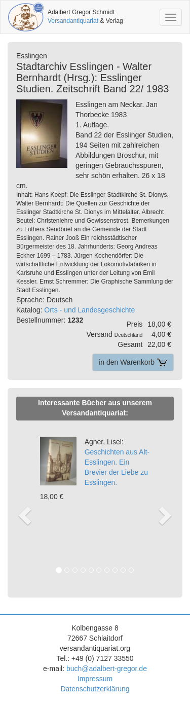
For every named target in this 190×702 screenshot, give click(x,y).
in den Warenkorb (133, 362)
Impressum (95, 679)
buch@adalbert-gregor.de (106, 668)
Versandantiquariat (73, 20)
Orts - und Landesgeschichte (89, 310)
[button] (23, 505)
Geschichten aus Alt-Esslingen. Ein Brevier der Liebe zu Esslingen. (117, 462)
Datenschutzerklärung (94, 689)
